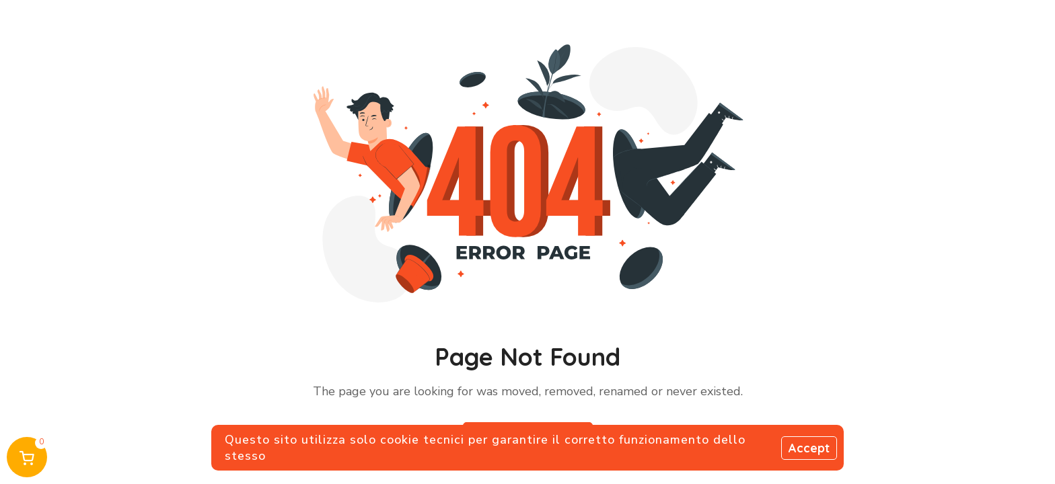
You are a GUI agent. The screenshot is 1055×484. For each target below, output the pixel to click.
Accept (809, 448)
